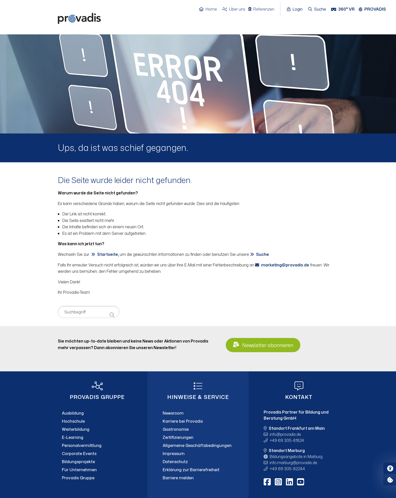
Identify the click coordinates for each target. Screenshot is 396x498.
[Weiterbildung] (97, 429)
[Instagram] (278, 482)
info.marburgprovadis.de (293, 462)
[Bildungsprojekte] (97, 462)
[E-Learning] (97, 437)
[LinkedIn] (289, 482)
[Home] (210, 9)
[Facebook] (267, 482)
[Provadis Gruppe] (97, 478)
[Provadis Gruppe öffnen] (375, 9)
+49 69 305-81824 (287, 440)
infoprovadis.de (285, 434)
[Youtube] (300, 482)
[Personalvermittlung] (97, 445)
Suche (262, 254)
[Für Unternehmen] (97, 470)
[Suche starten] (112, 315)
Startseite (107, 254)
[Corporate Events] (97, 453)
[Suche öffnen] (317, 9)
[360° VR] (343, 9)
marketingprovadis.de (285, 265)
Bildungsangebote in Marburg (296, 456)
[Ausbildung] (97, 413)
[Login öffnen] (296, 9)
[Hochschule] (97, 421)
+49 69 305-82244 (287, 468)
